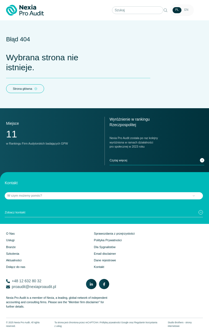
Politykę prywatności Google (114, 322)
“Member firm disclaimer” (84, 302)
